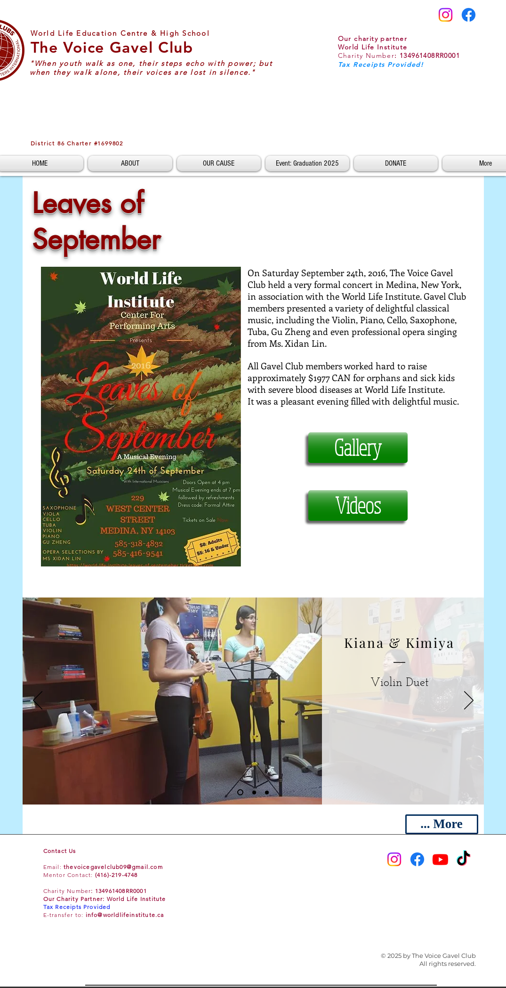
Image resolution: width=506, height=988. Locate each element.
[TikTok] (463, 859)
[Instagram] (445, 15)
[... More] (441, 824)
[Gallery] (358, 447)
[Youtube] (440, 859)
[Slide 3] (267, 792)
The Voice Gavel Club (112, 47)
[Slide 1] (240, 792)
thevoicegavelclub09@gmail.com (113, 866)
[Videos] (358, 505)
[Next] (469, 701)
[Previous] (37, 701)
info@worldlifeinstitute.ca (125, 914)
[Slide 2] (254, 792)
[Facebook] (468, 15)
